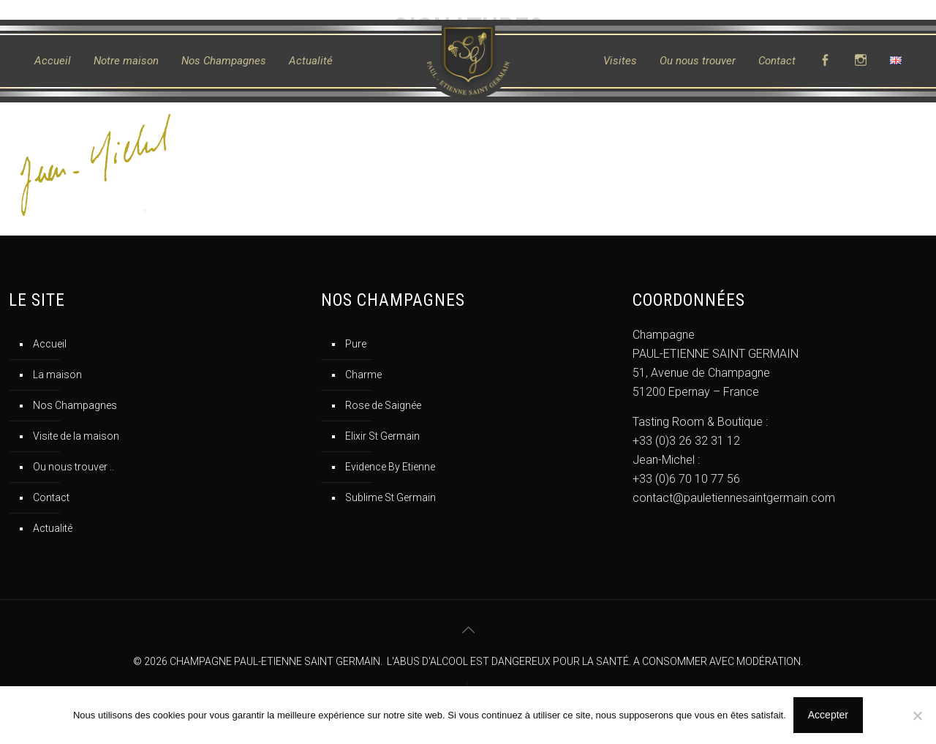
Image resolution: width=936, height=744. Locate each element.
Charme (363, 374)
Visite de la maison (76, 436)
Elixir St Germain (382, 436)
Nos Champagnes (75, 405)
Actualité (52, 528)
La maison (57, 374)
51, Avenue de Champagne (701, 373)
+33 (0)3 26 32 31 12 (686, 441)
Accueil (50, 344)
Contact (51, 497)
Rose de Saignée (383, 405)
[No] (917, 715)
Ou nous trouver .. (73, 467)
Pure (355, 344)
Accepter (828, 715)
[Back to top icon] (468, 630)
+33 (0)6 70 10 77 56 (686, 479)
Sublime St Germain (390, 497)
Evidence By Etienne (390, 467)
